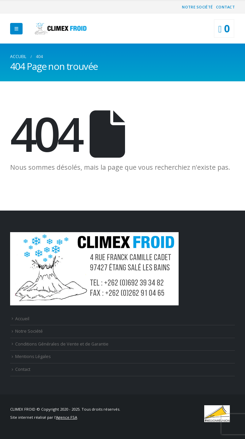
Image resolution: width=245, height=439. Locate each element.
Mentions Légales (33, 356)
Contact (225, 6)
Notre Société (197, 6)
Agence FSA (66, 417)
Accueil (22, 319)
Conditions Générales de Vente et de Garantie (62, 344)
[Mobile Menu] (16, 28)
